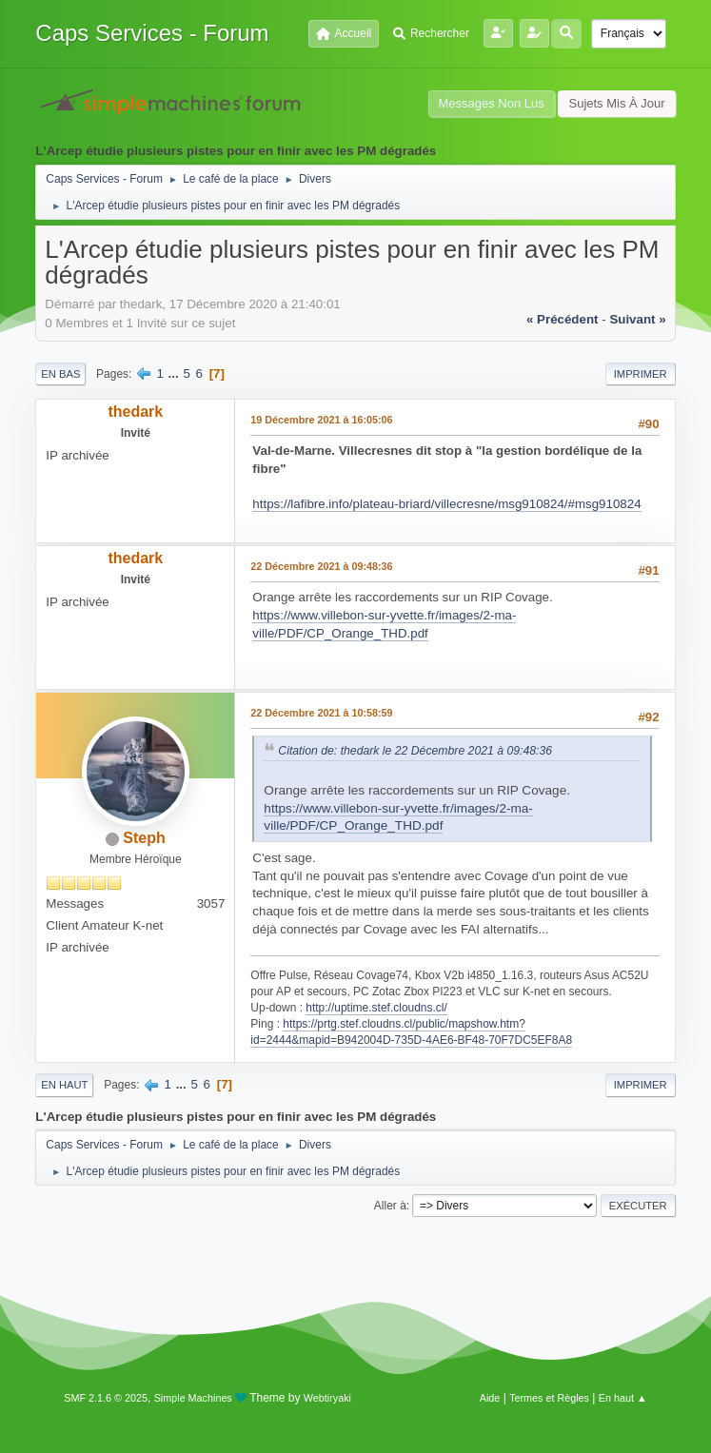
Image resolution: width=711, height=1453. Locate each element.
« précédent (562, 319)
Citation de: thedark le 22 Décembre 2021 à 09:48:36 (415, 750)
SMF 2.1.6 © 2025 (106, 1398)
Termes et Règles (549, 1398)
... (175, 373)
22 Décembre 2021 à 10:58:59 (321, 712)
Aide (490, 1398)
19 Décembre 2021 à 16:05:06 (321, 419)
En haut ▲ (623, 1398)
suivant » (637, 319)
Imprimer (640, 374)
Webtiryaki (327, 1398)
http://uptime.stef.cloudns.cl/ (376, 1007)
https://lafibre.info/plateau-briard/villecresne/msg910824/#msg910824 (446, 504)
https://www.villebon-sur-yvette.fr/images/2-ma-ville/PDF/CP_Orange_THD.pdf (398, 817)
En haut (64, 1084)
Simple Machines (193, 1398)
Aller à (390, 1205)
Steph (144, 838)
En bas (60, 374)
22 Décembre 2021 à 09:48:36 (321, 566)
